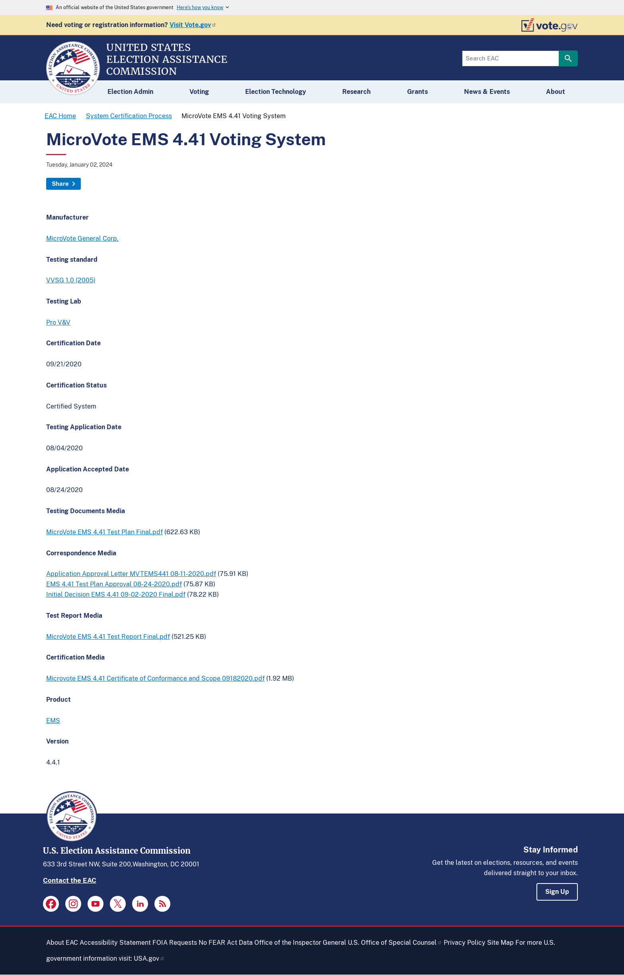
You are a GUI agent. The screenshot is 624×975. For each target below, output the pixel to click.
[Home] (73, 91)
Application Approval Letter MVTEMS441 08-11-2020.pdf (131, 574)
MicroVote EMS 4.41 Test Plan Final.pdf (104, 532)
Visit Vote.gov (193, 25)
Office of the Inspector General (300, 942)
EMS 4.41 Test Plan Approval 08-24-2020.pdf (114, 584)
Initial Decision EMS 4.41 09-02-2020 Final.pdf (115, 594)
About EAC (62, 942)
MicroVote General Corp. (82, 238)
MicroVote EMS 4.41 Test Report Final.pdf (108, 636)
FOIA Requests (174, 942)
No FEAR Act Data (226, 942)
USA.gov (149, 958)
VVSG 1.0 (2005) (71, 280)
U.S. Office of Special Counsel (395, 942)
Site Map (500, 942)
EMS (53, 720)
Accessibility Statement (115, 942)
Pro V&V (58, 322)
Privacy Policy (465, 942)
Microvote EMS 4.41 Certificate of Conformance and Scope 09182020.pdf (155, 678)
